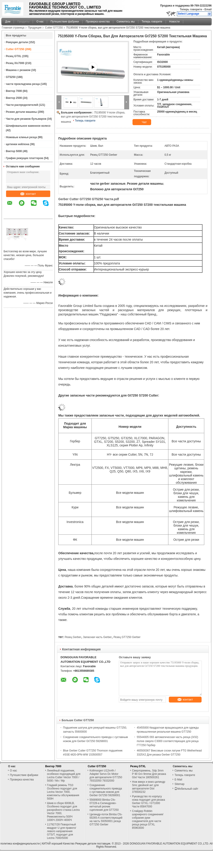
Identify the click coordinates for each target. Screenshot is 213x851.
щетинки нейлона (17, 144)
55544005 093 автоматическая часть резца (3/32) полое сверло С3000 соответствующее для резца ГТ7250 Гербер (167, 741)
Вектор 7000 (14, 91)
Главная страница (13, 27)
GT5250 (10, 77)
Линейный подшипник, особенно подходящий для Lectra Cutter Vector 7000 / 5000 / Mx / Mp (63, 775)
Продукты (23, 21)
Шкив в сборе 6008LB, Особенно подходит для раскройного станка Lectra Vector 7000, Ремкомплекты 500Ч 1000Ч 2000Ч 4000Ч (63, 812)
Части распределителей (22, 104)
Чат (142, 122)
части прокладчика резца (23, 84)
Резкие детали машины (21, 111)
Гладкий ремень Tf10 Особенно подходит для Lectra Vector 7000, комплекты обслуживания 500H (63, 792)
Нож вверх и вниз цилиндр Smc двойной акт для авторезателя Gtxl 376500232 (148, 786)
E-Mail (178, 779)
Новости (174, 21)
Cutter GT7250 (54, 27)
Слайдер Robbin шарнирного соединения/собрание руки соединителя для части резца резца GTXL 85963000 (147, 819)
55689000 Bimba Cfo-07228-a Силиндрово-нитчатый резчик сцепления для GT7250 (104, 804)
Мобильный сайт (186, 788)
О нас (39, 21)
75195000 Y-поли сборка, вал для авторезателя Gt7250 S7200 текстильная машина (93, 117)
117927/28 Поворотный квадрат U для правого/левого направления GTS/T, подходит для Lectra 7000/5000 (61, 831)
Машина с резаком (18, 70)
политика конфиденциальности (20, 843)
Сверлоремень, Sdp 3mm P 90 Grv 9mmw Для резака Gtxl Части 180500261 (149, 774)
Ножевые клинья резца (21, 137)
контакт (28, 193)
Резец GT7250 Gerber (126, 637)
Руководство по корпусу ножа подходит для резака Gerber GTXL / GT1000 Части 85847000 (148, 801)
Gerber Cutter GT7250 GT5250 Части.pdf (88, 199)
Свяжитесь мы (126, 21)
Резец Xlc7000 (15, 63)
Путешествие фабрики (64, 21)
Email (208, 9)
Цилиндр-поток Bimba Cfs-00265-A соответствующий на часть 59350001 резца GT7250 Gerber (105, 819)
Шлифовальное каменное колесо (28, 125)
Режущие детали (17, 42)
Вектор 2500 (14, 98)
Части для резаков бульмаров (26, 118)
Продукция (34, 27)
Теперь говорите (191, 9)
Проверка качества (98, 21)
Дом (7, 21)
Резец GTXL (13, 56)
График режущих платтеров (24, 158)
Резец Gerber (73, 637)
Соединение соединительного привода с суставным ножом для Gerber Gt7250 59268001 (105, 790)
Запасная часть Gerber (97, 637)
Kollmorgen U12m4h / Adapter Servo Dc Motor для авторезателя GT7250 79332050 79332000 (105, 775)
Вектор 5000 (14, 151)
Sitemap (179, 784)
